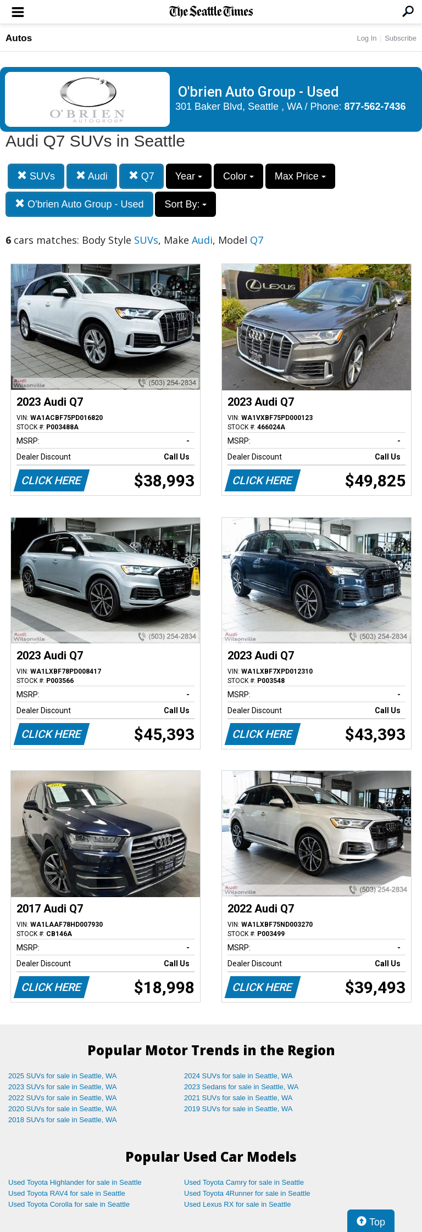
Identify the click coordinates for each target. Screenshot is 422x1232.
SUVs (36, 176)
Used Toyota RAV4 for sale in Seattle (66, 1193)
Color (238, 176)
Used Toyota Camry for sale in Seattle (244, 1182)
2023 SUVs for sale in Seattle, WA (62, 1087)
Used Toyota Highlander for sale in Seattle (75, 1182)
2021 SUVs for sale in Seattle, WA (238, 1098)
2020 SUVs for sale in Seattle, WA (62, 1109)
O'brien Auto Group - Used (79, 204)
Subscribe (401, 38)
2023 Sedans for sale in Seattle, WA (241, 1087)
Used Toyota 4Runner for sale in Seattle (247, 1193)
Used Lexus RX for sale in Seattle (237, 1204)
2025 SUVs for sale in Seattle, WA (62, 1076)
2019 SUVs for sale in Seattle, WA (238, 1109)
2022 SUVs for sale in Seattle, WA (62, 1098)
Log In (366, 38)
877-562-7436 (375, 106)
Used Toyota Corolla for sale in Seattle (69, 1204)
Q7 (141, 176)
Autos (18, 38)
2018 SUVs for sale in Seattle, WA (62, 1120)
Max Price (300, 176)
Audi (92, 176)
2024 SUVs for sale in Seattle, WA (238, 1076)
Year (188, 176)
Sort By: (185, 204)
